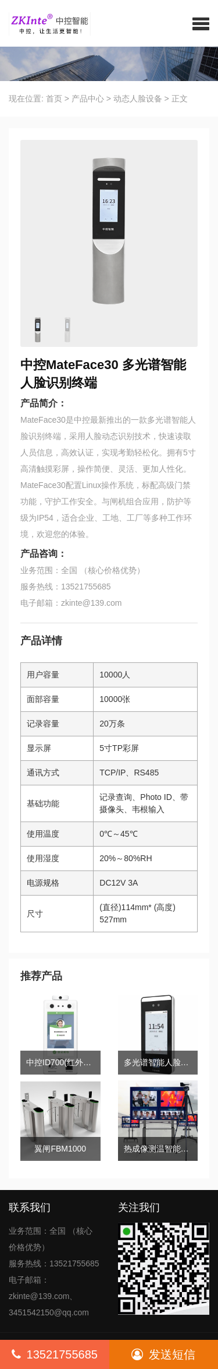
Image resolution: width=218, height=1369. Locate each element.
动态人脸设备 (137, 98)
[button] (200, 23)
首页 (54, 98)
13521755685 (55, 1354)
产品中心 (88, 98)
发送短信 (163, 1354)
